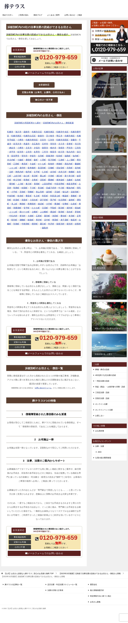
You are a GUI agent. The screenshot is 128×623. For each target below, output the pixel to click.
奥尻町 (24, 164)
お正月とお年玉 (99, 268)
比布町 (78, 180)
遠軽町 (72, 200)
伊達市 (33, 156)
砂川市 (61, 152)
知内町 (76, 156)
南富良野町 (72, 184)
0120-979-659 (84, 6)
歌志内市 (71, 152)
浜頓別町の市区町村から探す (27, 123)
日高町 (45, 208)
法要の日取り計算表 (55, 590)
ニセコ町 (13, 168)
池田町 (55, 216)
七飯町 (20, 160)
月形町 (51, 176)
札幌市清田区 (62, 140)
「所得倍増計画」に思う (102, 354)
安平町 (26, 208)
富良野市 (15, 156)
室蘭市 (74, 140)
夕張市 (37, 148)
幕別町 (47, 216)
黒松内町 (69, 164)
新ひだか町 (24, 212)
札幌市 (10, 132)
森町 (36, 160)
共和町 (70, 168)
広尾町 (39, 216)
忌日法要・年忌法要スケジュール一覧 (62, 584)
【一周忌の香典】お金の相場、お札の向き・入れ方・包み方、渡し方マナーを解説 (110, 113)
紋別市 (20, 152)
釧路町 (31, 220)
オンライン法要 (101, 404)
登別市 (53, 144)
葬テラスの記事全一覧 (13, 584)
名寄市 (37, 152)
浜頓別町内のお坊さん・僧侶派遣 (58, 123)
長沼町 (35, 176)
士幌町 (35, 212)
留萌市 (45, 148)
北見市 (43, 140)
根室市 (53, 152)
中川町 (61, 188)
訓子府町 (44, 200)
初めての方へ (7, 15)
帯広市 (59, 136)
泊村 (11, 172)
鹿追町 (53, 212)
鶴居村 (74, 220)
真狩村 (22, 168)
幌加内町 (71, 188)
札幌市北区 (37, 132)
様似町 (78, 208)
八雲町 (43, 160)
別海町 (16, 224)
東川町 (29, 184)
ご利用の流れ (23, 15)
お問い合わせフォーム (43, 388)
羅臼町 (43, 224)
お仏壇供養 (99, 431)
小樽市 (20, 140)
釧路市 (41, 136)
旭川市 (18, 132)
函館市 (26, 132)
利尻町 (45, 196)
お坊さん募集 (95, 602)
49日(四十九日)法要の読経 (105, 375)
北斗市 (61, 144)
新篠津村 (50, 156)
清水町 (70, 212)
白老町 (74, 204)
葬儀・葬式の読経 (102, 369)
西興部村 (32, 204)
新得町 (61, 212)
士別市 (29, 152)
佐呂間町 (62, 200)
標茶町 (55, 220)
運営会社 (93, 584)
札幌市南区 (70, 136)
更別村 (22, 216)
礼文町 (37, 196)
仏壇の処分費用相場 (103, 458)
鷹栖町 (51, 180)
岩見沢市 (17, 144)
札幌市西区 (16, 136)
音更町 (70, 144)
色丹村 (51, 224)
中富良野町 (59, 184)
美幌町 (74, 196)
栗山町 (43, 176)
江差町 (61, 160)
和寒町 (16, 188)
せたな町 (42, 164)
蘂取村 (45, 228)
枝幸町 (20, 196)
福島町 (68, 156)
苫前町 (22, 192)
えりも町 (13, 212)
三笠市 (45, 152)
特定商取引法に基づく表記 (100, 596)
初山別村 (40, 192)
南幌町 (72, 172)
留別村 (70, 224)
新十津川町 (70, 176)
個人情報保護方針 (97, 590)
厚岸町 (39, 220)
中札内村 (13, 216)
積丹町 (29, 172)
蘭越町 (78, 164)
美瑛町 (37, 184)
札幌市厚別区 (32, 140)
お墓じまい (99, 416)
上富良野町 (47, 184)
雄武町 (41, 204)
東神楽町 (60, 180)
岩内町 (78, 168)
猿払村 (65, 192)
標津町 (35, 224)
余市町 (53, 172)
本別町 (72, 216)
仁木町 (45, 172)
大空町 (49, 204)
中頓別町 (11, 196)
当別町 (41, 156)
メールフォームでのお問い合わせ (45, 73)
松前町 (59, 156)
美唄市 (61, 148)
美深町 (41, 188)
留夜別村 (60, 224)
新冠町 (61, 208)
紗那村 (78, 224)
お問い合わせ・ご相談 (73, 15)
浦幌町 (22, 220)
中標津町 (25, 224)
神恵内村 (19, 172)
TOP (29, 573)
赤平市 (12, 152)
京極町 (51, 168)
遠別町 (49, 192)
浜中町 (47, 220)
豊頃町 (63, 216)
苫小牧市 (50, 136)
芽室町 (78, 212)
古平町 (37, 172)
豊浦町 (57, 204)
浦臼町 (59, 176)
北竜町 (35, 180)
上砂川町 (17, 176)
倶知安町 (60, 168)
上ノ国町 (71, 160)
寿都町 (59, 164)
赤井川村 (62, 172)
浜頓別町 (75, 192)
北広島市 (36, 144)
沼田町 (43, 180)
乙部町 (16, 164)
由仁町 (26, 176)
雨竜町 (26, 180)
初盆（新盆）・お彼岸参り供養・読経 (110, 387)
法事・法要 (99, 446)
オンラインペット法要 (104, 410)
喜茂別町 (42, 168)
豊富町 (29, 196)
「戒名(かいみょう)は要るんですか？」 (108, 328)
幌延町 (65, 196)
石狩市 (45, 144)
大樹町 (31, 216)
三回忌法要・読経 (102, 392)
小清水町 (34, 200)
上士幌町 (44, 212)
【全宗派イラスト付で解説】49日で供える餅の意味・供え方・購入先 (110, 168)
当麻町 (70, 180)
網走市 (12, 148)
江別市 (51, 140)
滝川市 (78, 144)
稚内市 (53, 148)
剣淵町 (24, 188)
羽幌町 (31, 192)
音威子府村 (51, 188)
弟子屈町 (64, 220)
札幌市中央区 (62, 132)
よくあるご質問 (53, 15)
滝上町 (14, 204)
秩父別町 (17, 180)
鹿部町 (29, 160)
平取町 (53, 208)
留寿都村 (32, 168)
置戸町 (53, 200)
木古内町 (11, 160)
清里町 (24, 200)
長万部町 (52, 160)
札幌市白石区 (29, 136)
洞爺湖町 (17, 208)
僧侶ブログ (37, 15)
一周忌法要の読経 (102, 381)
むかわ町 (36, 208)
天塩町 (57, 192)
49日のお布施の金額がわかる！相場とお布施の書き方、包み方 (110, 85)
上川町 (20, 184)
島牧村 (51, 164)
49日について (98, 297)
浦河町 (70, 208)
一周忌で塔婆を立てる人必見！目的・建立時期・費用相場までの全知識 (110, 140)
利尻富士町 (55, 196)
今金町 (33, 164)
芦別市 (70, 148)
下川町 (33, 188)
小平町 (14, 192)
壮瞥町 (65, 204)
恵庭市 (26, 144)
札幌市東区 (49, 132)
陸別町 (14, 220)
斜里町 (16, 200)
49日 (100, 452)
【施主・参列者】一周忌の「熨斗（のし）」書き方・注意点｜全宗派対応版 (110, 195)
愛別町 (12, 184)
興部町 (22, 204)
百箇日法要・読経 (102, 398)
